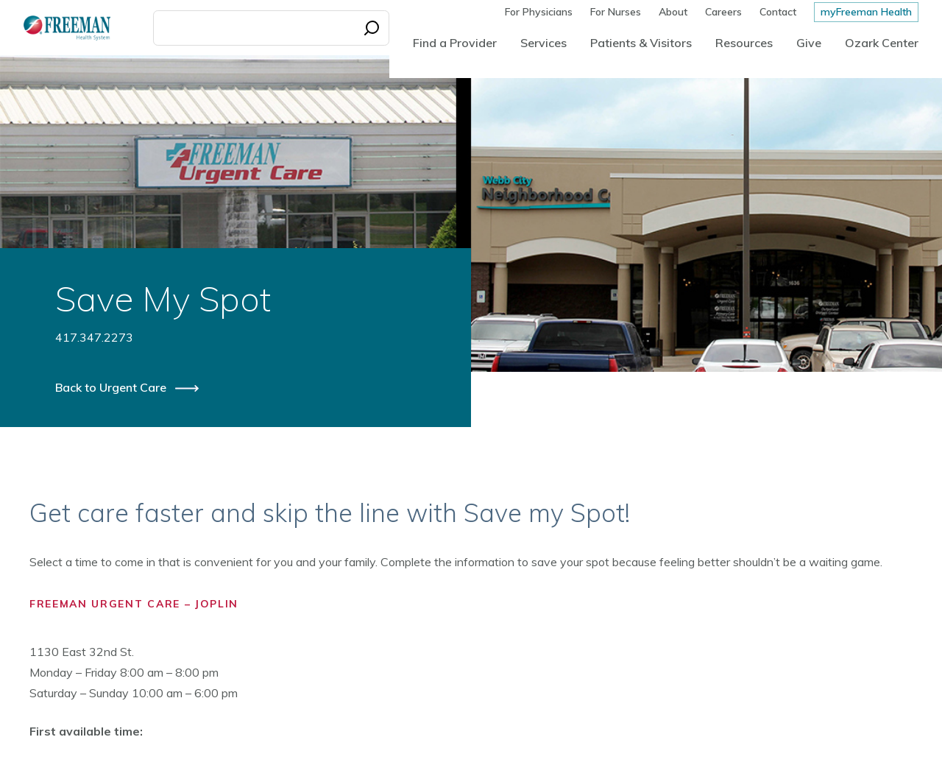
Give (808, 42)
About (673, 11)
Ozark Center (881, 42)
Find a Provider (455, 42)
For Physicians (539, 11)
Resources (744, 42)
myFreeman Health (866, 11)
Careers (723, 11)
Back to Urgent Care (112, 387)
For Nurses (615, 11)
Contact (777, 11)
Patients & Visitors (641, 42)
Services (543, 42)
